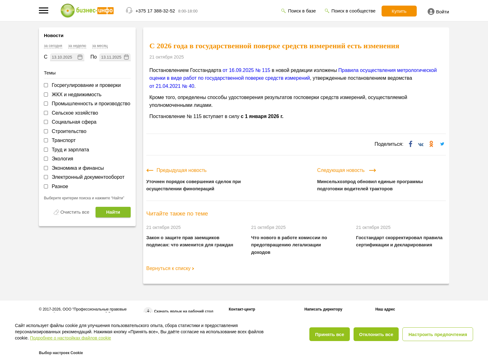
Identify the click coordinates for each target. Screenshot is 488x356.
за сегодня (53, 46)
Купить (399, 11)
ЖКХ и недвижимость (76, 94)
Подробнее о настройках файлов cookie (70, 337)
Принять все (329, 334)
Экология (62, 158)
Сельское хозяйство (75, 113)
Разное (60, 186)
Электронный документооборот (88, 177)
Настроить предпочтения (437, 334)
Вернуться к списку (170, 268)
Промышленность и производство (91, 103)
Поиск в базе (302, 10)
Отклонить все (376, 334)
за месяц (100, 46)
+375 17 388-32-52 (155, 10)
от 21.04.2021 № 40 (171, 86)
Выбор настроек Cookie (61, 353)
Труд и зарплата (70, 149)
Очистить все (74, 212)
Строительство (69, 131)
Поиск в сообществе (353, 10)
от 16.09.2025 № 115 (246, 70)
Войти (438, 11)
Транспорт (64, 140)
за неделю (77, 46)
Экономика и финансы (78, 168)
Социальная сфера (74, 122)
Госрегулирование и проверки (86, 85)
